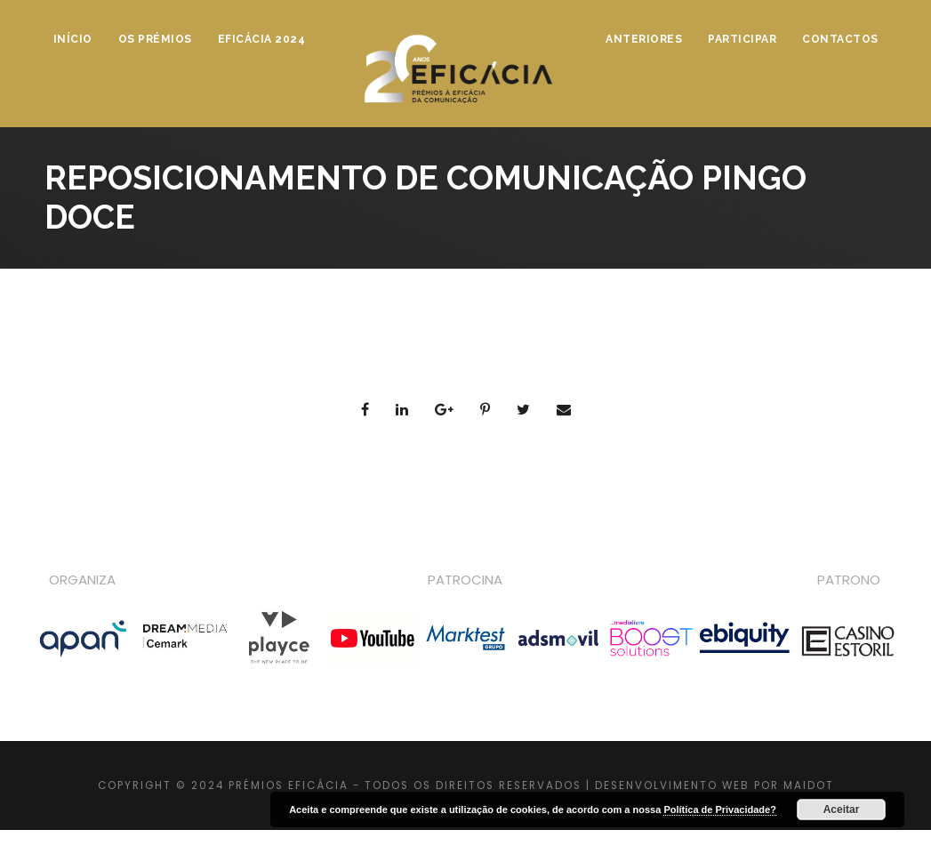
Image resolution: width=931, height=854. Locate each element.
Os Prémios (155, 39)
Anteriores (644, 39)
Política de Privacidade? (719, 809)
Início (72, 39)
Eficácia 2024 (262, 39)
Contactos (840, 39)
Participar (742, 39)
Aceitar (841, 809)
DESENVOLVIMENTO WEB (672, 785)
